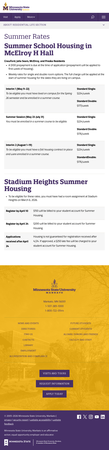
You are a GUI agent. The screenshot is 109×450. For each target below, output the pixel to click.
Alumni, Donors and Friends (81, 334)
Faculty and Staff (81, 339)
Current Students (81, 328)
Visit (5, 17)
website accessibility (40, 420)
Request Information (54, 383)
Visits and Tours (54, 373)
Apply (17, 17)
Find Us (28, 334)
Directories (28, 328)
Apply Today (54, 393)
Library (28, 345)
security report (20, 420)
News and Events (28, 323)
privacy (7, 420)
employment (28, 350)
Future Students (80, 323)
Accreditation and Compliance (28, 356)
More (31, 17)
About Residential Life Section (54, 24)
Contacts (28, 339)
